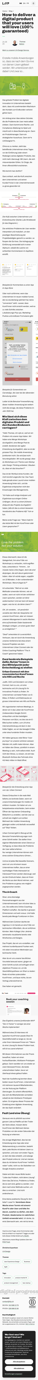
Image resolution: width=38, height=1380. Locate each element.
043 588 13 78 (14, 1305)
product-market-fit (21, 1278)
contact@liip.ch (8, 1301)
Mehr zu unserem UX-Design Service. (15, 50)
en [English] (24, 3)
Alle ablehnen (19, 1368)
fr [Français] (28, 3)
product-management (11, 1283)
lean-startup (26, 1283)
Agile (5, 1267)
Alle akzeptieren (19, 1362)
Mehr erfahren (30, 1324)
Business (27, 1261)
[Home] (5, 3)
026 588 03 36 (14, 1308)
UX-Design (6, 1251)
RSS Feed (6, 1242)
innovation (7, 1278)
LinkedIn (26, 1236)
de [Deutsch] (20, 3)
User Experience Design (11, 1261)
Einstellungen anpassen (13, 1374)
